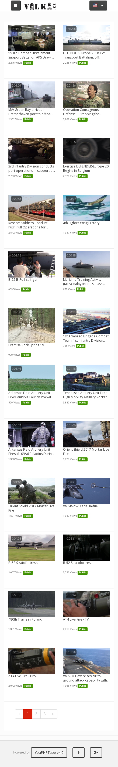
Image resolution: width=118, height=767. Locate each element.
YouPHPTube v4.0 (49, 752)
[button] (98, 6)
